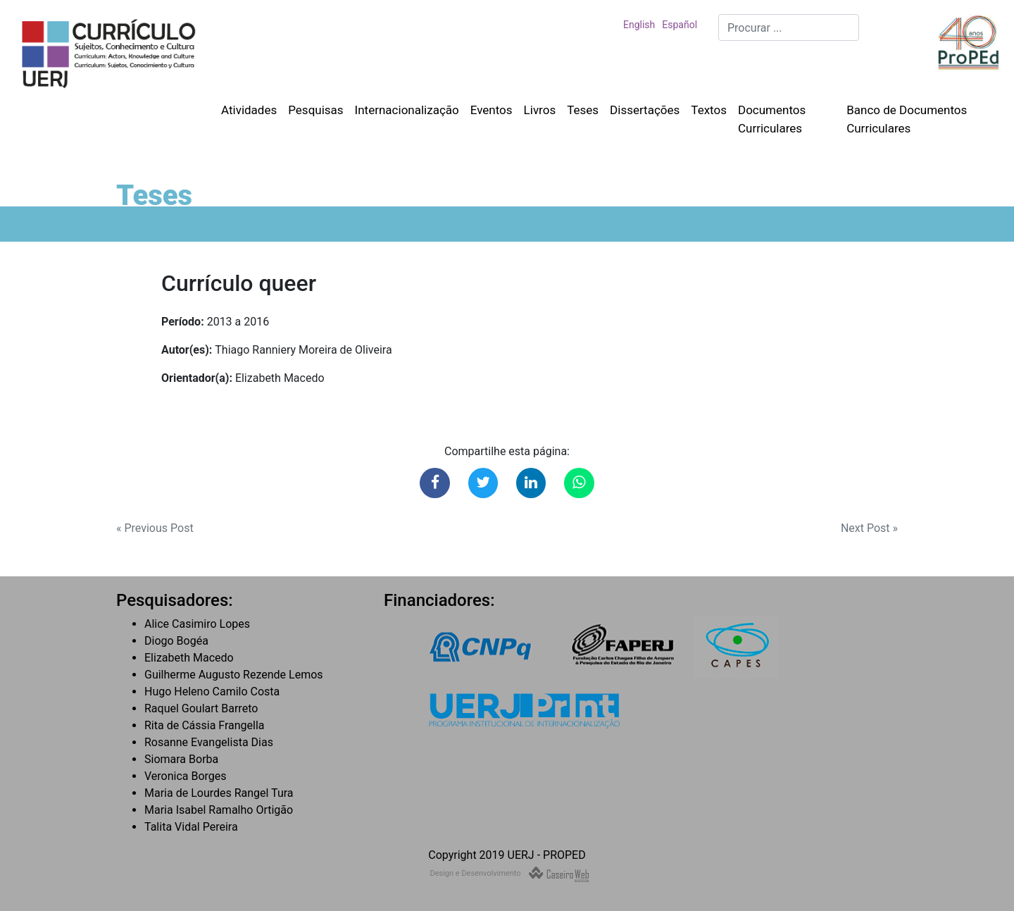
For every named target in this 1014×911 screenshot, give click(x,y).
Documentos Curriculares (772, 119)
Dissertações (645, 110)
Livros (540, 110)
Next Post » (869, 528)
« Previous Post (155, 528)
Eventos (491, 110)
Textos (709, 110)
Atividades (249, 110)
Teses (583, 110)
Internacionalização (407, 110)
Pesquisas (315, 110)
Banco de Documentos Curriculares (906, 119)
